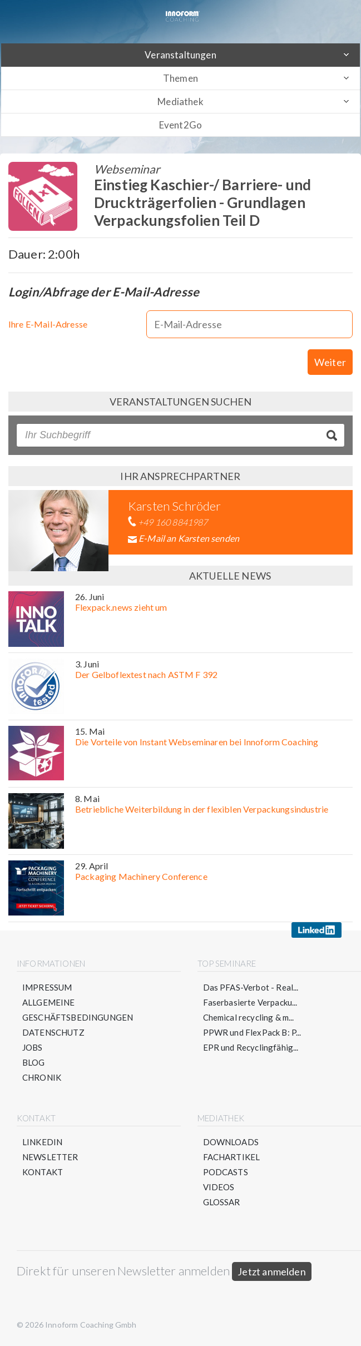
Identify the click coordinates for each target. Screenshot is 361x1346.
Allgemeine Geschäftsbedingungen (77, 1009)
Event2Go (180, 125)
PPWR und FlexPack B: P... (252, 1032)
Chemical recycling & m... (248, 1017)
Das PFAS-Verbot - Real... (251, 987)
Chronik (41, 1077)
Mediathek (180, 101)
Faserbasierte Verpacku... (250, 1002)
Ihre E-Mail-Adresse (47, 324)
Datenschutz (53, 1032)
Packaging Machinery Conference (141, 876)
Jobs (32, 1047)
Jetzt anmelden (272, 1271)
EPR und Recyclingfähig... (251, 1047)
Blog (33, 1062)
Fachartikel (231, 1157)
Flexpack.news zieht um (121, 607)
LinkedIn (42, 1142)
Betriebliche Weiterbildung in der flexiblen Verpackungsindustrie (201, 809)
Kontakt (42, 1172)
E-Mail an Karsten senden (189, 538)
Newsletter (50, 1157)
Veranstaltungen (180, 55)
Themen (180, 78)
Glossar (221, 1202)
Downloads (231, 1142)
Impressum (47, 987)
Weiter (330, 362)
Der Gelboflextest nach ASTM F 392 (146, 674)
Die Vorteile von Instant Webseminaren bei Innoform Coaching (196, 741)
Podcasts (225, 1172)
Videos (219, 1187)
